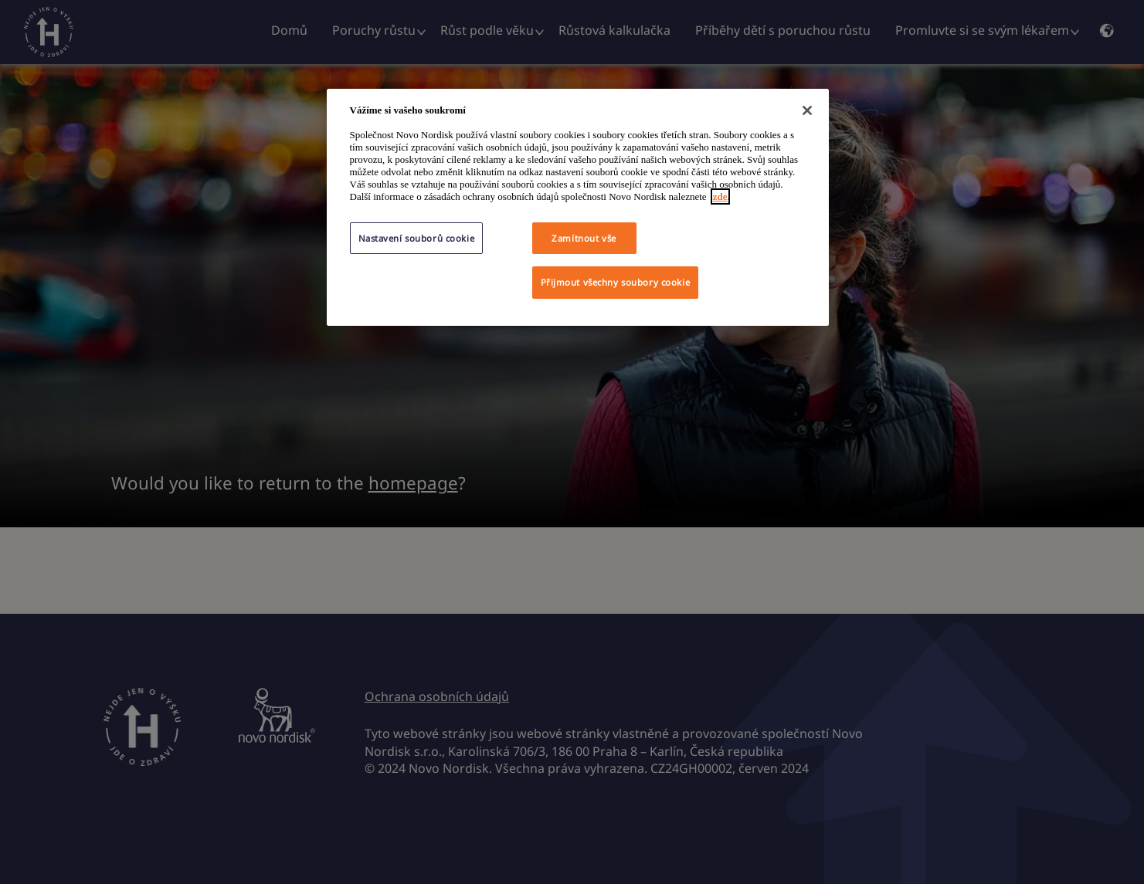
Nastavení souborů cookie (416, 238)
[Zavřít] (807, 110)
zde (720, 196)
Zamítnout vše (584, 238)
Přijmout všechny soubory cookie (616, 282)
